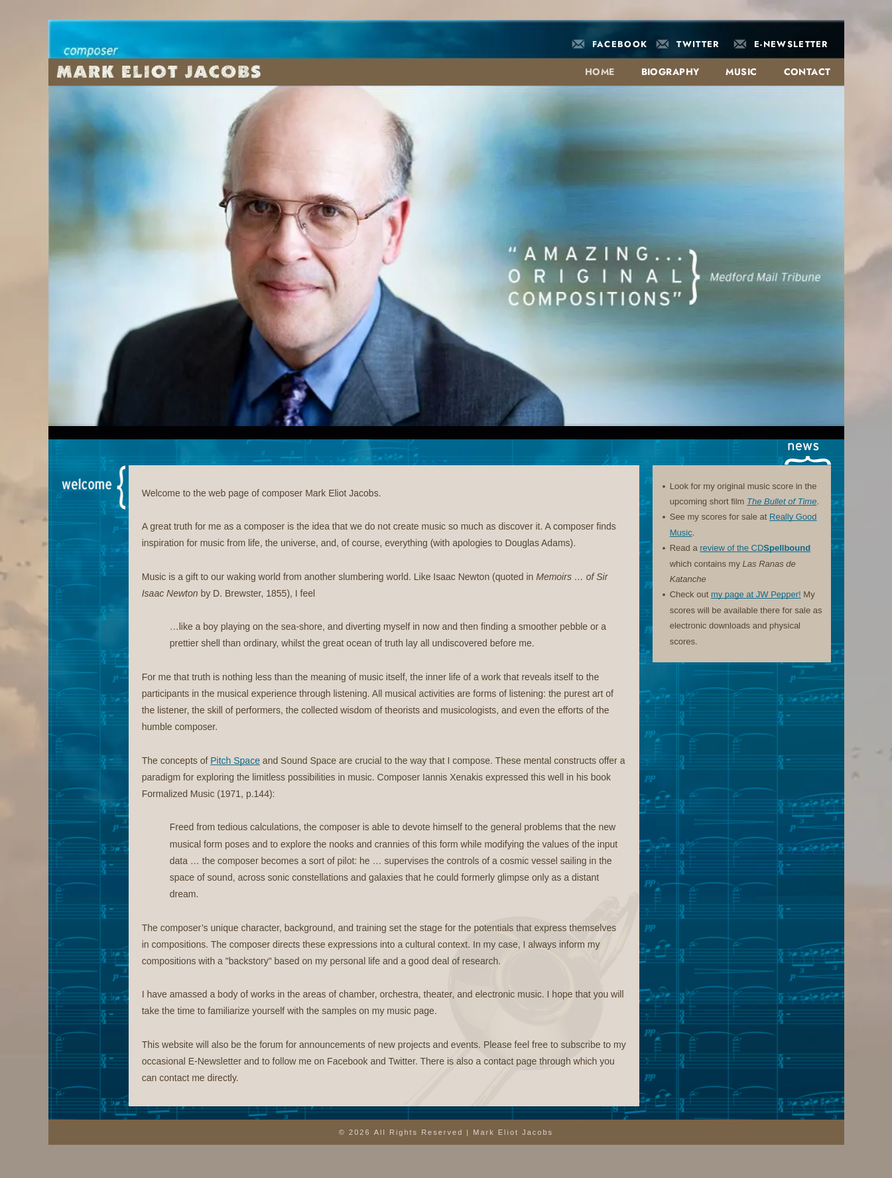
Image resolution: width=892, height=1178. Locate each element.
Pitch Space (235, 760)
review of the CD (731, 548)
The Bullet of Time (781, 501)
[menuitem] (593, 71)
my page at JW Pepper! (756, 594)
